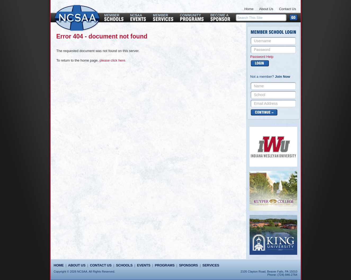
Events (143, 265)
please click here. (113, 60)
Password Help (261, 57)
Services (210, 265)
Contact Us (287, 9)
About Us (266, 9)
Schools (124, 265)
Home (249, 9)
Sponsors (188, 265)
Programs (164, 265)
